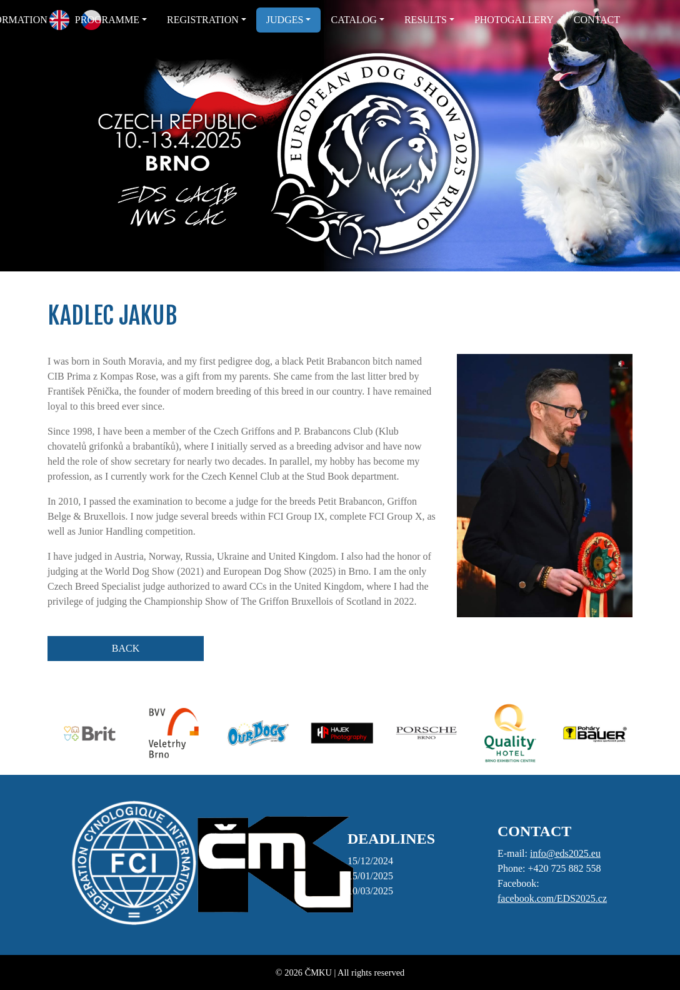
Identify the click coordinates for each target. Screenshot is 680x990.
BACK (125, 648)
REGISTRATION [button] (203, 19)
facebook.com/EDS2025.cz (552, 898)
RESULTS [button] (425, 19)
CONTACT (597, 19)
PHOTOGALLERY (514, 19)
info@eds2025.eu (565, 853)
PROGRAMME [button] (107, 19)
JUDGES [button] (285, 19)
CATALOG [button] (353, 19)
